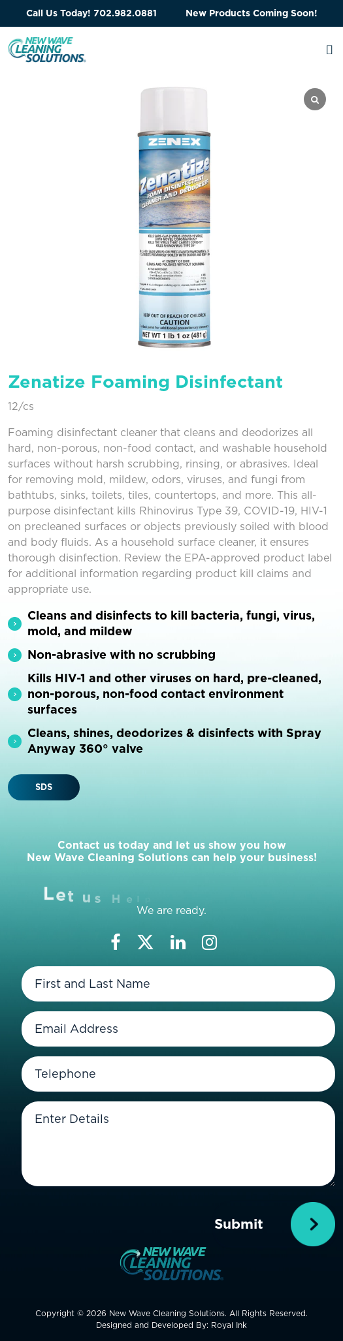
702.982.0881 (125, 13)
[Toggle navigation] (329, 49)
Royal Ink (229, 1325)
